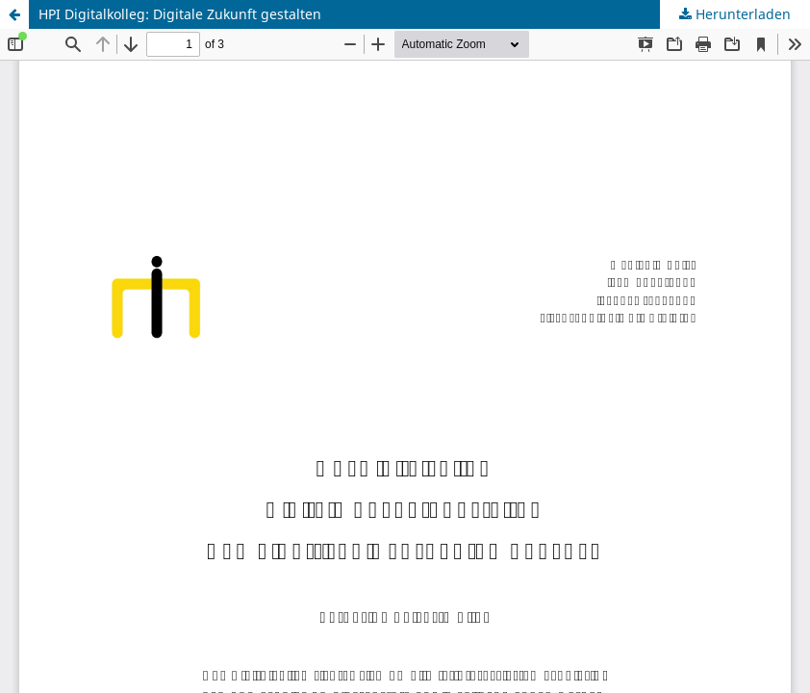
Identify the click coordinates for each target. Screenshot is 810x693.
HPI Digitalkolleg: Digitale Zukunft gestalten (179, 14)
